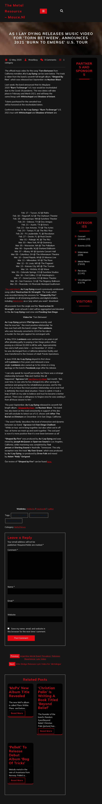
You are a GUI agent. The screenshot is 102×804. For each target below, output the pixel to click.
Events (81, 245)
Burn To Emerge (38, 515)
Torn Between (13, 521)
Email (11, 601)
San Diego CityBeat (37, 379)
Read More (17, 713)
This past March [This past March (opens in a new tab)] (12, 289)
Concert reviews (82, 237)
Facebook (40, 509)
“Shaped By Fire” (26, 407)
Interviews (83, 252)
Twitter (50, 509)
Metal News (20, 527)
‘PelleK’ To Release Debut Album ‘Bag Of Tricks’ (19, 755)
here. (49, 461)
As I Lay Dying (19, 515)
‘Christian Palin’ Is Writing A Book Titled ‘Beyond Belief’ (48, 698)
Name (11, 587)
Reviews (82, 270)
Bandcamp (18, 301)
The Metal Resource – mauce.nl (15, 11)
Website (31, 509)
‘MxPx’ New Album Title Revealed (19, 692)
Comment (13, 550)
